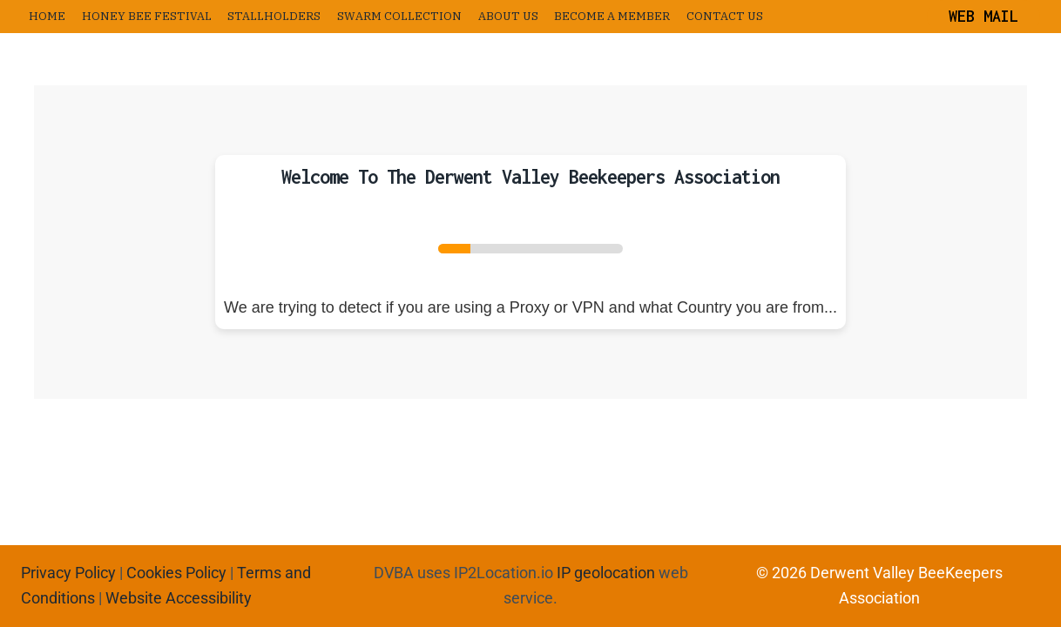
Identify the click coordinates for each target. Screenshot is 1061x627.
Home (47, 16)
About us (508, 16)
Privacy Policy (68, 572)
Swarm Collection (399, 16)
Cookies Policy (176, 572)
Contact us (724, 16)
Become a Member (612, 16)
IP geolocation (606, 572)
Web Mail (983, 16)
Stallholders (274, 16)
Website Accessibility (178, 598)
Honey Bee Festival (147, 16)
